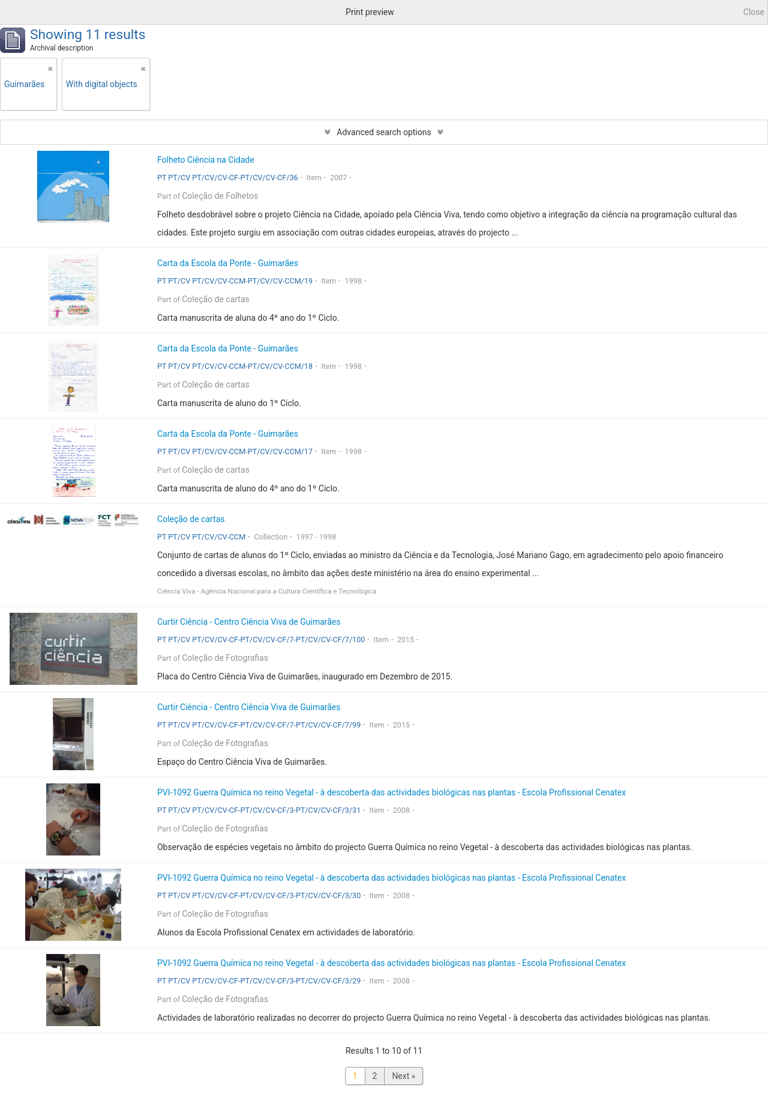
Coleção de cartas (216, 299)
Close (753, 12)
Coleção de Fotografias (225, 658)
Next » (403, 1076)
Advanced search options (384, 132)
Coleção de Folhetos (220, 196)
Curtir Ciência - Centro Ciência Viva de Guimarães (249, 622)
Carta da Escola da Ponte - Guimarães (227, 263)
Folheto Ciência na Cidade (205, 160)
